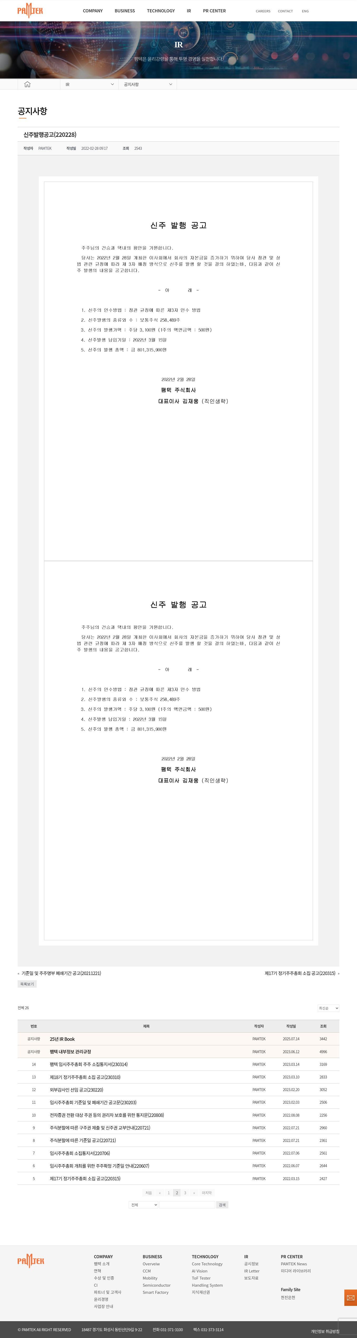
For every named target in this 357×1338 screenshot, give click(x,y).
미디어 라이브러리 (296, 1271)
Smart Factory (155, 1292)
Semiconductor (157, 1285)
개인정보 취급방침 (325, 1329)
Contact (304, 10)
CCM (147, 1271)
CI (96, 1285)
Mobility (150, 1278)
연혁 (97, 1271)
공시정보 (251, 1263)
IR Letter (251, 1271)
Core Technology (207, 1263)
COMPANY (78, 10)
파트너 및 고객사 (107, 1292)
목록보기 (27, 984)
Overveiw (151, 1263)
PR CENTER (226, 10)
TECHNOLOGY (159, 10)
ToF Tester (201, 1278)
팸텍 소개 (101, 1263)
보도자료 (251, 1278)
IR (194, 10)
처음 (150, 1192)
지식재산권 (201, 1292)
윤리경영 (101, 1299)
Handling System (207, 1285)
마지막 (205, 1192)
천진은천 (288, 1297)
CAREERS (280, 10)
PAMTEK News (294, 1263)
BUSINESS (116, 10)
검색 (222, 1204)
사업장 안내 (103, 1306)
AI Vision (200, 1271)
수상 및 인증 (104, 1278)
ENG (324, 10)
